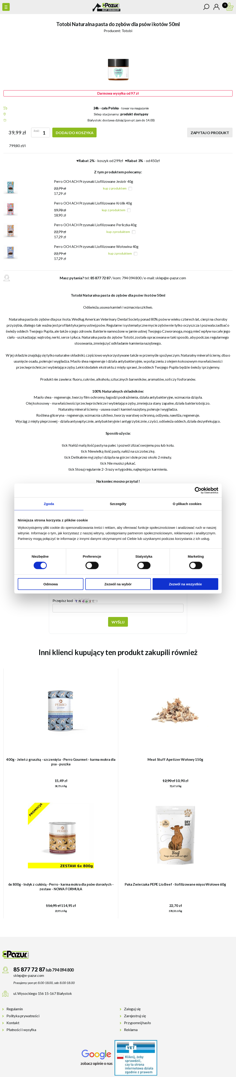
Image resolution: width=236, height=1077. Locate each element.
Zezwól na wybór (118, 584)
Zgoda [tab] (49, 504)
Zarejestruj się (135, 1016)
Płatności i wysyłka (21, 1029)
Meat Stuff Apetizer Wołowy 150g (175, 759)
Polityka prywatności (22, 1016)
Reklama (131, 1029)
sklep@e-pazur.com (170, 278)
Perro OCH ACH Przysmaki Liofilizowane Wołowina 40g (96, 246)
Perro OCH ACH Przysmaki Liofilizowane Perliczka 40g (95, 225)
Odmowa (50, 584)
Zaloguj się (132, 1009)
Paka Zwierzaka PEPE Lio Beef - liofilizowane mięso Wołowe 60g (175, 884)
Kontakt (12, 1022)
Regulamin (14, 1009)
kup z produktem (115, 188)
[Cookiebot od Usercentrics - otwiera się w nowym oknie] (198, 490)
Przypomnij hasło (137, 1022)
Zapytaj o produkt (210, 132)
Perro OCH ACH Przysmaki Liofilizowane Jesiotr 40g (93, 181)
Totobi (127, 30)
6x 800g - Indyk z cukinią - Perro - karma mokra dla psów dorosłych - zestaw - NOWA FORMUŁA (61, 886)
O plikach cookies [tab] (187, 504)
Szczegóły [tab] (118, 504)
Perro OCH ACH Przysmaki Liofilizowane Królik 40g (93, 203)
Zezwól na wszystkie (185, 584)
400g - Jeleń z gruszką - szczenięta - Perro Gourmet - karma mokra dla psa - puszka (60, 761)
